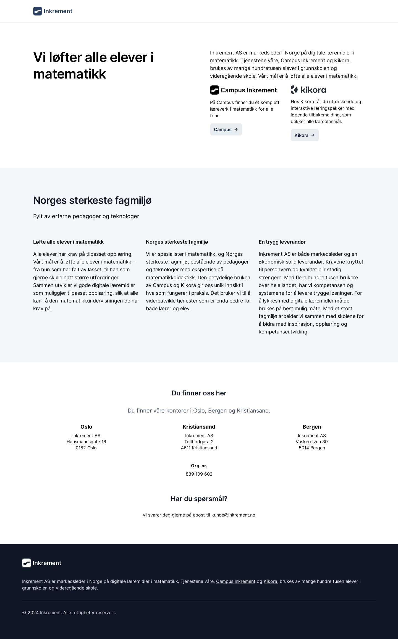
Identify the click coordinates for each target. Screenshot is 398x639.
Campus (226, 129)
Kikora (305, 135)
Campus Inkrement (235, 581)
